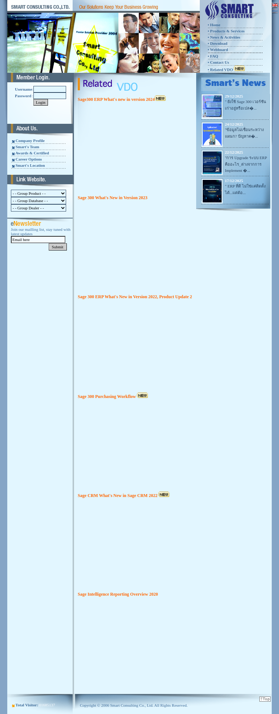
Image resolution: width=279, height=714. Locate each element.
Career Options (29, 159)
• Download (217, 43)
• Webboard (218, 49)
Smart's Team (27, 147)
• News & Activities (224, 37)
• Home (214, 25)
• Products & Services (226, 31)
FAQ (213, 56)
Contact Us (219, 62)
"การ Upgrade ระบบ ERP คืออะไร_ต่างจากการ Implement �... (246, 164)
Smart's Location (30, 165)
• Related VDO (226, 69)
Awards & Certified (32, 153)
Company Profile (30, 140)
